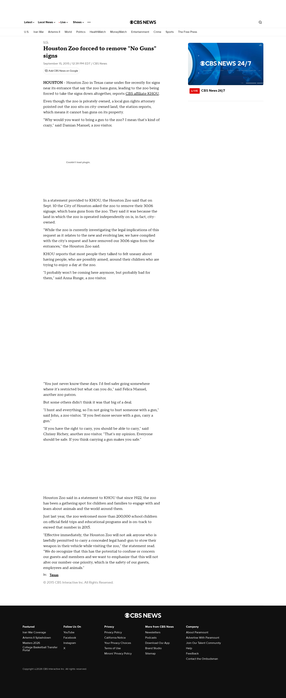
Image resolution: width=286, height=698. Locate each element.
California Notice (115, 637)
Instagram (69, 643)
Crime (157, 32)
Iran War (39, 32)
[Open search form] (260, 22)
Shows (78, 22)
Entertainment (140, 32)
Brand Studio (153, 648)
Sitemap (150, 653)
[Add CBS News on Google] (61, 71)
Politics (80, 32)
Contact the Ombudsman (202, 658)
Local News (46, 22)
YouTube (68, 632)
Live (64, 22)
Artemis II (54, 32)
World (68, 32)
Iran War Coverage (34, 632)
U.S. (26, 32)
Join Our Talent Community (203, 643)
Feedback (192, 653)
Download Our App (157, 643)
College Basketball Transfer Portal (40, 649)
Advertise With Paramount (202, 637)
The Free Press (187, 32)
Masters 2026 (31, 643)
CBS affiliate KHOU (142, 93)
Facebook (69, 637)
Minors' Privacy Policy (118, 653)
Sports (170, 32)
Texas (54, 575)
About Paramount (197, 632)
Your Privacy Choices (117, 643)
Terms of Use (112, 648)
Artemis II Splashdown (37, 637)
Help (189, 648)
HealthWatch (98, 32)
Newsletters (152, 632)
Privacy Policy (113, 632)
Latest (29, 22)
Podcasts (150, 637)
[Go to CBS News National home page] (143, 22)
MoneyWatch (118, 32)
